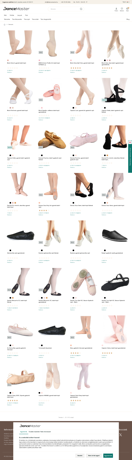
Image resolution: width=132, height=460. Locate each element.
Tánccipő (27, 19)
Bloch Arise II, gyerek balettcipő (16, 63)
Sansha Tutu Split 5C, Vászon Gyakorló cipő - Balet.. (81, 301)
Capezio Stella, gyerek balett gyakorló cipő (18, 158)
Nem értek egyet (94, 455)
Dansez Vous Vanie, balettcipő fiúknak (81, 205)
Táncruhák (35, 19)
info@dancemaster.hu (51, 2)
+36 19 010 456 (65, 2)
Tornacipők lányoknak (45, 348)
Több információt (45, 431)
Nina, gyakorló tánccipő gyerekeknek (81, 348)
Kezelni (80, 455)
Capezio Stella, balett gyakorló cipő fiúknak (112, 111)
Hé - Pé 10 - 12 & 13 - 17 (80, 2)
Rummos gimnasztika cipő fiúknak (48, 253)
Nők (5, 15)
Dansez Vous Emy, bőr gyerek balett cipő (49, 206)
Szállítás (6, 438)
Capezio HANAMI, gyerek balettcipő (49, 395)
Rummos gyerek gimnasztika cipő (80, 253)
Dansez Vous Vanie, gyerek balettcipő (113, 205)
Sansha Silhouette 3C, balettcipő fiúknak (17, 301)
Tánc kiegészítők (45, 19)
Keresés (11, 24)
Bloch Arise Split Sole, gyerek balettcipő (82, 63)
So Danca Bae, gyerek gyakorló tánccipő (16, 348)
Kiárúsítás (7, 19)
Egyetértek (108, 455)
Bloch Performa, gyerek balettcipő (17, 110)
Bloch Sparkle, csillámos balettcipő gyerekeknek (49, 111)
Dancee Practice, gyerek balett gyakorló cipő (79, 158)
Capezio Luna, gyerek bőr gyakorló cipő (82, 110)
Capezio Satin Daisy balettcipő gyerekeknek (79, 396)
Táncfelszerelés (17, 19)
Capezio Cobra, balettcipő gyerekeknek (113, 348)
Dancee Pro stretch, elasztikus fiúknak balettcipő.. (113, 158)
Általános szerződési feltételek (13, 433)
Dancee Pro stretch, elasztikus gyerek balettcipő (18, 206)
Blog (127, 19)
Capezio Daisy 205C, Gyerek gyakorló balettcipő (18, 396)
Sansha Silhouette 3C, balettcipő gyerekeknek (48, 301)
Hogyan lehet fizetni (10, 440)
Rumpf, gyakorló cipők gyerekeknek (112, 253)
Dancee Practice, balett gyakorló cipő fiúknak (50, 158)
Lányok (19, 15)
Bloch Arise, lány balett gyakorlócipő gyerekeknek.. (113, 63)
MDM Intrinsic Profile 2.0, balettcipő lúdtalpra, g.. (49, 63)
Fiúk (26, 15)
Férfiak (12, 15)
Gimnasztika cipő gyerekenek (15, 253)
